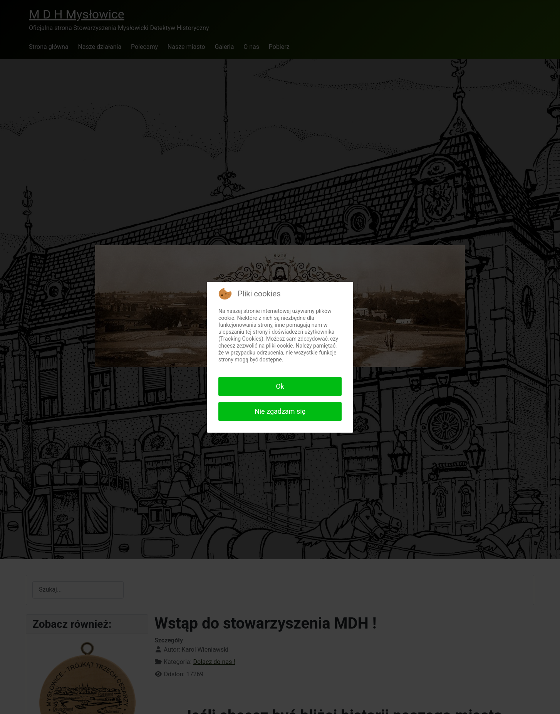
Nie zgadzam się (280, 411)
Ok (280, 386)
